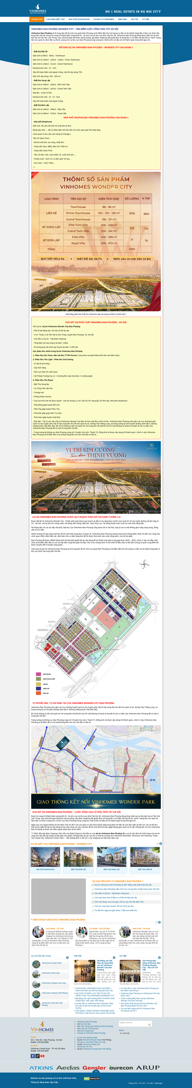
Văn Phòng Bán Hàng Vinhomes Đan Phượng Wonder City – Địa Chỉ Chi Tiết (151, 965)
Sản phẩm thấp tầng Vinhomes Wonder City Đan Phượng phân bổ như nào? (139, 1004)
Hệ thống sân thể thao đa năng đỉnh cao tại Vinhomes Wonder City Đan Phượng (105, 965)
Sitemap (158, 1083)
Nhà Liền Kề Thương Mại (87, 1028)
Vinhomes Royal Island (92, 1040)
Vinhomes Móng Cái (91, 1044)
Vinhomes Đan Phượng (87, 1022)
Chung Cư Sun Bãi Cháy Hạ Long (91, 1042)
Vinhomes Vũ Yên (84, 1047)
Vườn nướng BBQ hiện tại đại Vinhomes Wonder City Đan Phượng (137, 999)
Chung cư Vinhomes (103, 19)
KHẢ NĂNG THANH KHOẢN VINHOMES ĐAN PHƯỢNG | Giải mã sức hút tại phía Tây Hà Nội (95, 1012)
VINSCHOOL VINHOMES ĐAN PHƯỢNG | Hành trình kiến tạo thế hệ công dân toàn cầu (94, 989)
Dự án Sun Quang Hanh (87, 1037)
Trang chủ (36, 19)
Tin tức (134, 19)
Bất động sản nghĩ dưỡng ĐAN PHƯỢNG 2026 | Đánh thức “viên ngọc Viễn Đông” (95, 999)
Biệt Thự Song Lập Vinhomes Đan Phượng (95, 1026)
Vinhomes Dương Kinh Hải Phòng (97, 1049)
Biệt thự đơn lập (84, 1024)
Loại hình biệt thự (55, 19)
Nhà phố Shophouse (79, 19)
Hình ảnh (122, 19)
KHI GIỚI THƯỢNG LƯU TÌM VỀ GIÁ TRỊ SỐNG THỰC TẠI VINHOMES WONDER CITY (94, 994)
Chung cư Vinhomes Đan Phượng (91, 1033)
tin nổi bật (124, 1033)
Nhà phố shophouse (85, 1031)
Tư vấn (145, 19)
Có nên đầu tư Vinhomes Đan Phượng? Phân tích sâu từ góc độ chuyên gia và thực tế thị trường (94, 1005)
